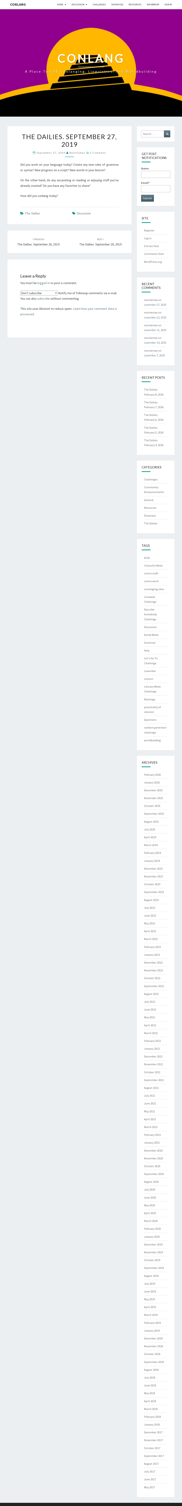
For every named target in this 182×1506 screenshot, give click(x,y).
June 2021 (150, 1103)
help (146, 650)
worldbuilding (152, 740)
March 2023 (151, 939)
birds (147, 557)
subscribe (43, 298)
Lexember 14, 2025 (155, 342)
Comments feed (154, 254)
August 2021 (151, 1088)
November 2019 (153, 1252)
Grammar (150, 642)
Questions (150, 719)
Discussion (78, 4)
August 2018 (151, 1369)
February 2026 (152, 774)
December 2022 (153, 962)
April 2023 (150, 931)
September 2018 (154, 1362)
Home (60, 4)
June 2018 (150, 1385)
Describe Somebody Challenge (150, 614)
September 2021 (154, 1080)
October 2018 (152, 1354)
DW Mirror (153, 4)
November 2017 (153, 1440)
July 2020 (149, 1189)
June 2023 (150, 915)
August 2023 (151, 900)
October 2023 (152, 884)
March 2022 (151, 1033)
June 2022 (150, 1009)
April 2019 (150, 1307)
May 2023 (149, 923)
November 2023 (153, 876)
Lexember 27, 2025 (155, 304)
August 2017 (151, 1463)
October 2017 (152, 1448)
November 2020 (153, 1158)
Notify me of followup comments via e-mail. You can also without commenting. (68, 296)
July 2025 (149, 829)
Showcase (117, 4)
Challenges (99, 4)
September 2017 (154, 1456)
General (149, 500)
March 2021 (151, 1127)
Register (149, 230)
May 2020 (149, 1205)
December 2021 (153, 1056)
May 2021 (149, 1111)
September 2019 (154, 1268)
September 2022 (154, 986)
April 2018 (150, 1401)
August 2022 (151, 994)
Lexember (150, 671)
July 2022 (149, 1001)
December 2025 (153, 790)
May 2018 (149, 1393)
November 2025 (153, 798)
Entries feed (151, 246)
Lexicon (148, 679)
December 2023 (153, 868)
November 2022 (153, 970)
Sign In (168, 4)
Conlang (18, 4)
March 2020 (151, 1221)
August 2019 (151, 1276)
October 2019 (152, 1260)
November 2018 (153, 1346)
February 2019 (152, 1323)
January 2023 (152, 954)
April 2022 (150, 1025)
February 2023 (152, 947)
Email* (155, 186)
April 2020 (150, 1213)
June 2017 (150, 1479)
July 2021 (149, 1095)
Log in (147, 238)
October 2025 (152, 806)
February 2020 (152, 1228)
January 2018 (152, 1424)
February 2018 (152, 1416)
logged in (43, 283)
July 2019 (149, 1283)
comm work (151, 581)
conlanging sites (154, 589)
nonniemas (77, 152)
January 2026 (152, 782)
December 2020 (153, 1150)
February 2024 (152, 853)
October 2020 (152, 1166)
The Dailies (32, 213)
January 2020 (152, 1236)
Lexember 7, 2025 (154, 355)
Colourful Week (153, 565)
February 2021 (152, 1135)
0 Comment (98, 152)
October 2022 (152, 978)
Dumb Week (151, 635)
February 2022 (152, 1041)
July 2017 (149, 1471)
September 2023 (154, 892)
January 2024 (152, 861)
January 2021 (152, 1142)
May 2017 (149, 1487)
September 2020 (154, 1174)
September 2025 (154, 813)
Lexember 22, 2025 (155, 317)
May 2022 (149, 1017)
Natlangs (149, 699)
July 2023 (149, 907)
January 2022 (152, 1048)
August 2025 (151, 821)
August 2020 (151, 1181)
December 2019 (153, 1244)
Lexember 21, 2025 (155, 330)
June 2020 (150, 1197)
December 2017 (153, 1432)
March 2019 (151, 1315)
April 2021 (150, 1119)
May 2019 (149, 1299)
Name (155, 172)
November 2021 (153, 1064)
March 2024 (151, 845)
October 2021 (152, 1072)
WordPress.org (153, 262)
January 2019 (152, 1330)
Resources (135, 4)
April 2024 (150, 837)
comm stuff (151, 573)
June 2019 (150, 1291)
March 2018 (151, 1409)
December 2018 (153, 1338)
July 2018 (149, 1377)
